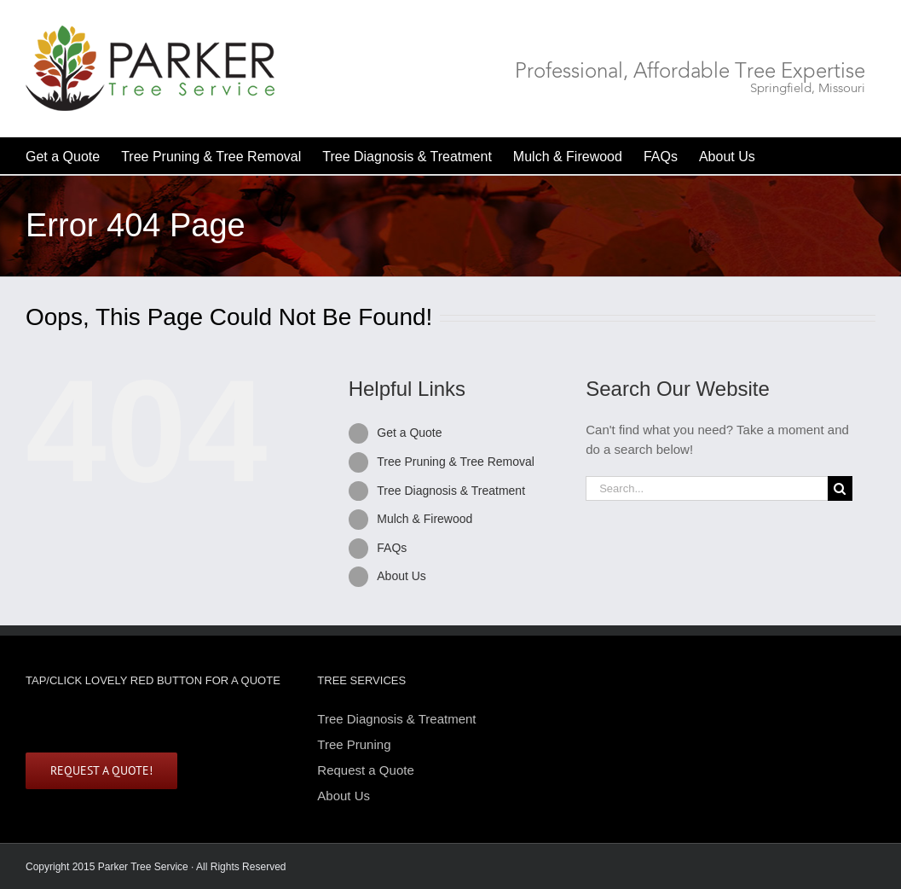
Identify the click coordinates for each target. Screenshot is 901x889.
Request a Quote (365, 770)
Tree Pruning (353, 744)
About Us (401, 576)
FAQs (392, 548)
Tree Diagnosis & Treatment (451, 490)
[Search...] (706, 488)
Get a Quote (409, 432)
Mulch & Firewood (424, 519)
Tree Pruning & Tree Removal (455, 461)
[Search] (840, 488)
